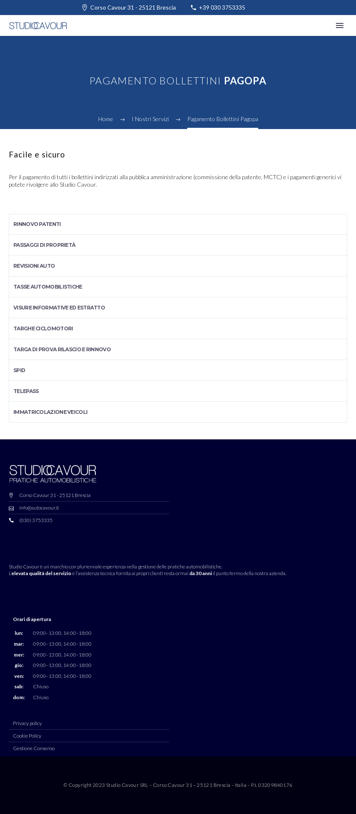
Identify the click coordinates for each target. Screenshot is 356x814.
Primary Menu (339, 25)
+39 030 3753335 (222, 7)
